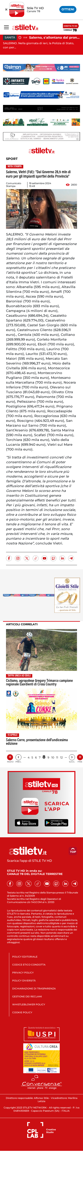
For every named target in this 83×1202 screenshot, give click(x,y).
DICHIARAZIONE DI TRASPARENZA (34, 988)
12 (61, 757)
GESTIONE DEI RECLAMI (27, 996)
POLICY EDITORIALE (24, 956)
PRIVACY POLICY (23, 972)
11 (57, 757)
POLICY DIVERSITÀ (24, 980)
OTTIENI (68, 9)
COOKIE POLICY (22, 1012)
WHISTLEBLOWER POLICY (28, 1004)
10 (52, 757)
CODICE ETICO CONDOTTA (29, 964)
